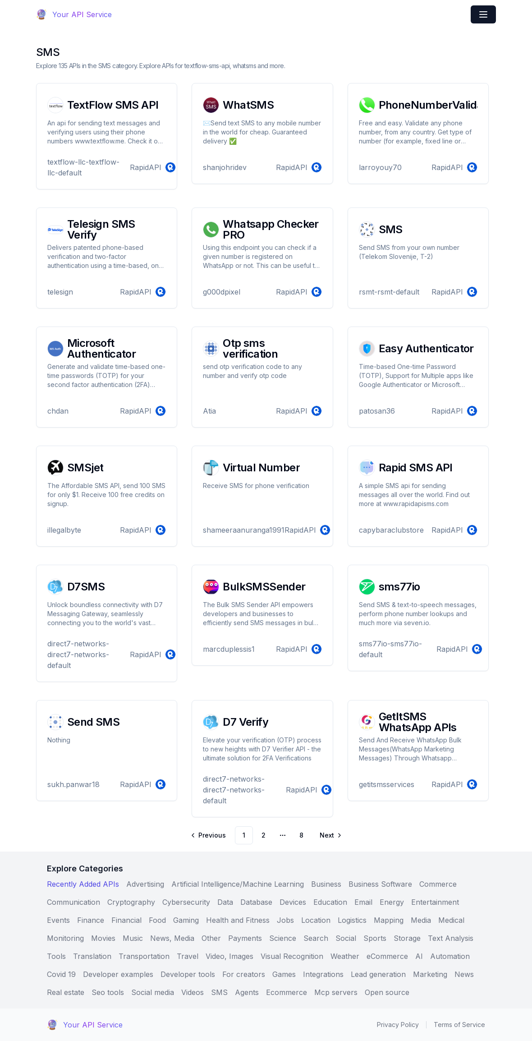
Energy (392, 902)
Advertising (145, 884)
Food (157, 920)
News (464, 974)
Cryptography (131, 902)
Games (284, 974)
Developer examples (118, 974)
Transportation (144, 956)
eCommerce (387, 956)
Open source (387, 992)
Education (330, 902)
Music (133, 938)
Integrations (323, 974)
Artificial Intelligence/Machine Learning (237, 884)
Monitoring (65, 938)
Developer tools (188, 974)
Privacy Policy (398, 1024)
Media (421, 920)
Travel (187, 956)
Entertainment (435, 902)
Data (225, 902)
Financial (126, 920)
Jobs (285, 920)
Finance (90, 920)
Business (326, 884)
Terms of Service (459, 1024)
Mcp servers (336, 992)
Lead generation (378, 974)
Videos (192, 992)
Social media (152, 992)
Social (345, 938)
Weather (344, 956)
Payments (245, 938)
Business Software (380, 884)
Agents (247, 992)
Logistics (352, 920)
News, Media (172, 938)
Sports (374, 938)
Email (363, 902)
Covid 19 (61, 974)
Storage (407, 938)
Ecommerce (286, 992)
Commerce (438, 884)
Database (256, 902)
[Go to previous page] (209, 835)
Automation (450, 956)
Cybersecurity (186, 902)
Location (315, 920)
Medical (451, 920)
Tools (56, 956)
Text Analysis (450, 938)
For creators (243, 974)
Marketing (430, 974)
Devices (293, 902)
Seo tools (108, 992)
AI (419, 956)
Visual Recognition (292, 956)
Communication (73, 902)
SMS (219, 992)
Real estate (65, 992)
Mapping (389, 920)
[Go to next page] (330, 835)
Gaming (186, 920)
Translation (92, 956)
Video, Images (229, 956)
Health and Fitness (238, 920)
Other (211, 938)
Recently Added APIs (83, 884)
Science (282, 938)
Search (315, 938)
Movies (103, 938)
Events (58, 920)
